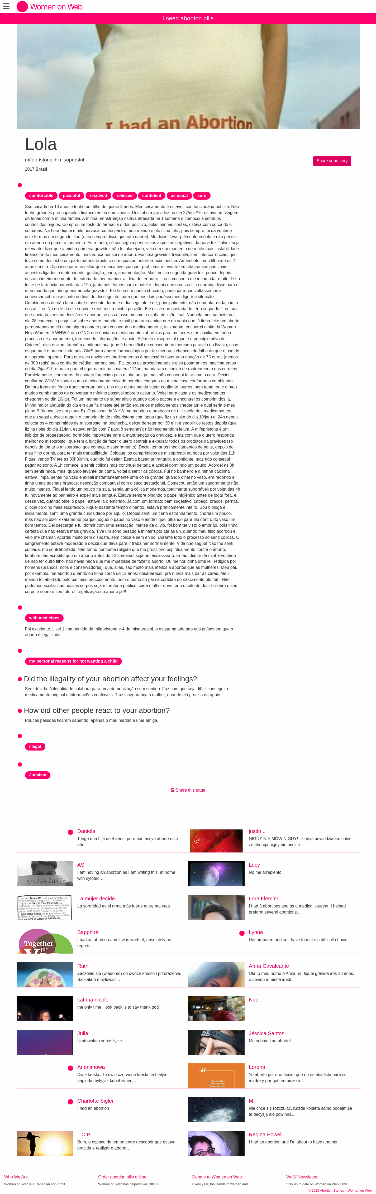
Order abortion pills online (122, 1177)
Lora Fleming (264, 898)
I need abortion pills (187, 18)
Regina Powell (266, 1134)
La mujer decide (96, 898)
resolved (98, 195)
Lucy (254, 865)
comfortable (41, 195)
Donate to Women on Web (217, 1177)
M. (252, 1101)
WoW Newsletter (302, 1177)
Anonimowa (91, 1067)
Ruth (82, 966)
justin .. (257, 831)
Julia (82, 1033)
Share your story (332, 161)
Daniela (86, 831)
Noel (254, 1000)
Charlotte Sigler (95, 1101)
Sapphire (87, 932)
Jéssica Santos (266, 1033)
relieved (124, 195)
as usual (179, 195)
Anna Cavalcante (269, 966)
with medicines (44, 618)
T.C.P (83, 1134)
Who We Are (16, 1177)
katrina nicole (92, 1000)
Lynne (256, 932)
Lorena (257, 1067)
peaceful (71, 195)
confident (151, 195)
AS (80, 865)
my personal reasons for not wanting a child (73, 661)
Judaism (37, 775)
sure (201, 195)
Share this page (188, 790)
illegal (35, 746)
